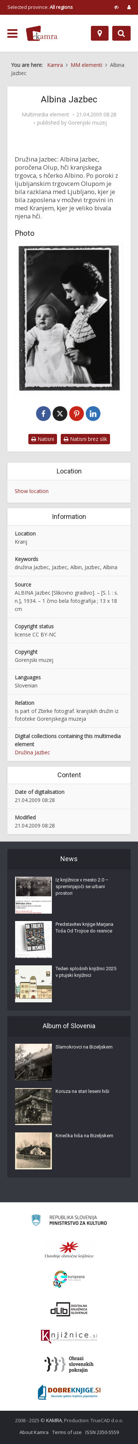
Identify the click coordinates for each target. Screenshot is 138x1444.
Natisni (42, 438)
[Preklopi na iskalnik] (121, 33)
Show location (32, 491)
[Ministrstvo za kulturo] (69, 1221)
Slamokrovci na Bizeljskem (84, 1047)
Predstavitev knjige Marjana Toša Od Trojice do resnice (84, 927)
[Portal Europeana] (69, 1279)
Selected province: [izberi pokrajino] (40, 7)
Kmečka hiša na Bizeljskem (84, 1135)
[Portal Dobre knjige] (69, 1392)
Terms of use (67, 1432)
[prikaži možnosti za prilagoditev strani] (116, 7)
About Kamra (34, 1432)
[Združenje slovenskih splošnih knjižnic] (69, 1336)
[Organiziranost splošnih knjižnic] (69, 1249)
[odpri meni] (12, 34)
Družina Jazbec (32, 752)
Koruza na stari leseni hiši (82, 1091)
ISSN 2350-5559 (102, 1432)
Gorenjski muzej (87, 122)
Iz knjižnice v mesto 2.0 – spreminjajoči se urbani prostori (82, 886)
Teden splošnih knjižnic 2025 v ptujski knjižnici (86, 972)
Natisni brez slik (85, 438)
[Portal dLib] (69, 1309)
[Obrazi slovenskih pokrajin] (69, 1364)
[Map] (100, 33)
